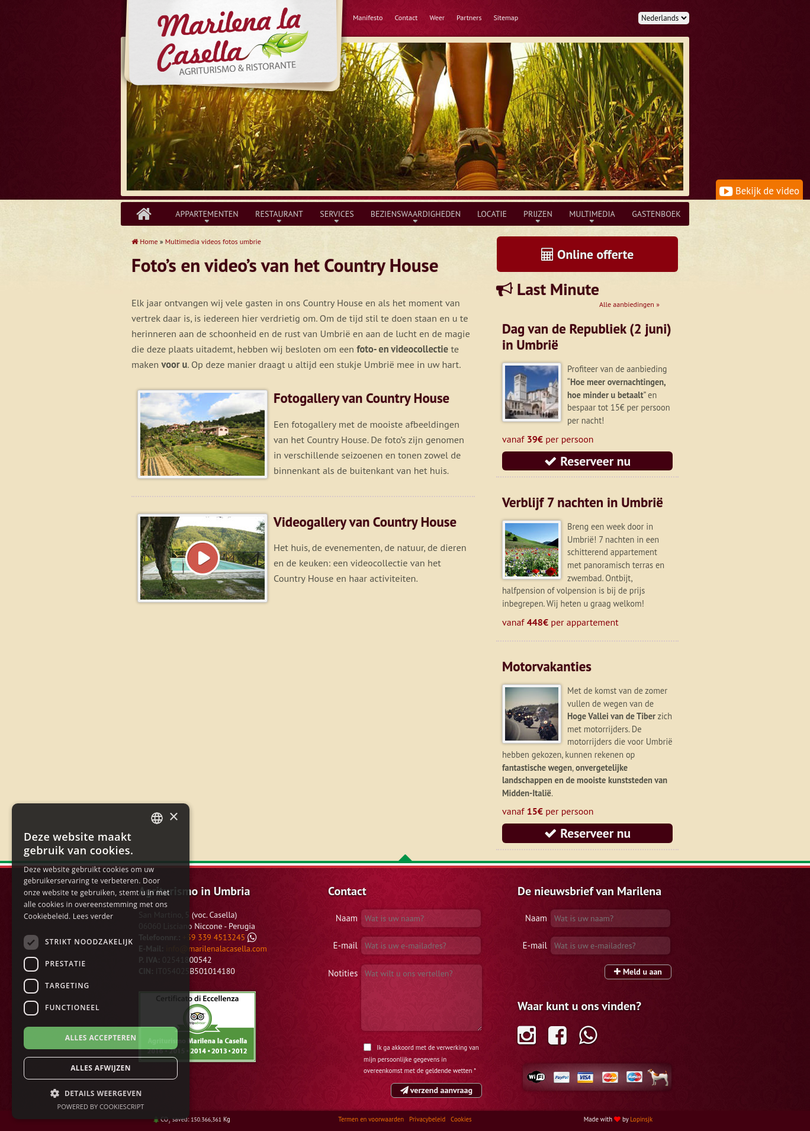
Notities (343, 973)
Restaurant (279, 214)
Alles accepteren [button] (101, 1038)
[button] (101, 1093)
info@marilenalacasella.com (216, 948)
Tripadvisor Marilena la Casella (197, 1026)
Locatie (492, 214)
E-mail (345, 945)
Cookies (461, 1119)
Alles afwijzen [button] (100, 1068)
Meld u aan (638, 971)
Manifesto (367, 17)
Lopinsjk (641, 1119)
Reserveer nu (587, 461)
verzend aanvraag (436, 1090)
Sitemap (506, 17)
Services (337, 214)
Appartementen (207, 214)
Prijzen (537, 214)
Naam (347, 918)
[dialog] (100, 961)
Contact (405, 17)
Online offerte (587, 254)
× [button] (173, 817)
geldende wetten (448, 1070)
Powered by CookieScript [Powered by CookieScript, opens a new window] (100, 1106)
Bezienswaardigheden (416, 214)
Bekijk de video (759, 190)
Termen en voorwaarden (372, 1119)
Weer (437, 17)
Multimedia (592, 214)
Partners (469, 17)
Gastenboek (656, 214)
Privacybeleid (428, 1119)
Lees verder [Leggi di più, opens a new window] (93, 916)
